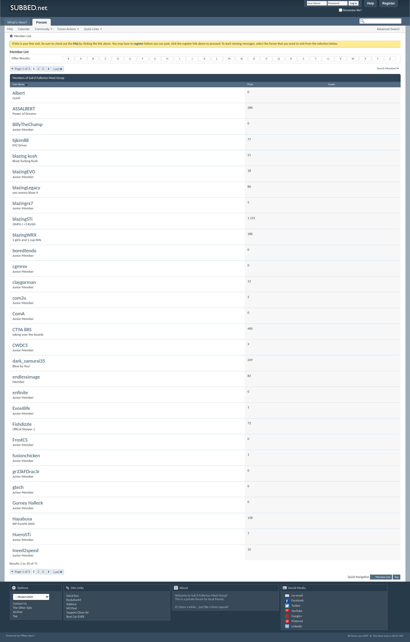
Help (370, 3)
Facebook (298, 600)
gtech (18, 487)
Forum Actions (67, 29)
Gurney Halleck (28, 503)
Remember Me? (350, 10)
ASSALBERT (24, 109)
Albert (19, 93)
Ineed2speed (26, 550)
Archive (17, 612)
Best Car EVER (75, 616)
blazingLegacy (26, 188)
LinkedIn (297, 626)
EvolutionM (73, 600)
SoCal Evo (72, 596)
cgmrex (20, 266)
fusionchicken (26, 455)
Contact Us (20, 603)
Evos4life (21, 408)
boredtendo (24, 251)
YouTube (297, 611)
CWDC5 (20, 345)
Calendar (24, 29)
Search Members (386, 68)
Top (397, 577)
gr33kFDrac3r (26, 471)
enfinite (20, 392)
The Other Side (22, 608)
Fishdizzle (22, 424)
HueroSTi (22, 534)
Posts (250, 84)
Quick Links (91, 29)
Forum (41, 22)
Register (388, 3)
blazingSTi (22, 219)
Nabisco (71, 604)
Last (58, 69)
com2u (19, 298)
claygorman (24, 282)
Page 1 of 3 (22, 69)
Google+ (297, 616)
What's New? (17, 22)
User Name (21, 84)
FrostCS (20, 440)
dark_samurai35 (29, 361)
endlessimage (26, 377)
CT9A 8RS (22, 329)
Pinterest (297, 621)
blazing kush (25, 156)
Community (42, 29)
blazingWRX (24, 235)
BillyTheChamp (28, 124)
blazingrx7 (23, 203)
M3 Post (71, 608)
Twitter (296, 605)
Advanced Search (388, 29)
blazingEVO (24, 172)
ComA (19, 314)
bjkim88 (21, 140)
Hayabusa (22, 519)
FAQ (10, 29)
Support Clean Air (77, 612)
